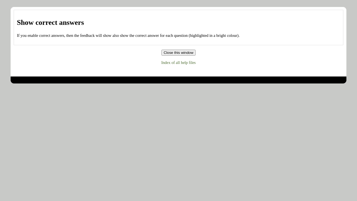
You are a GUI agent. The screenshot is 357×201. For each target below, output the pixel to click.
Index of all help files (178, 62)
